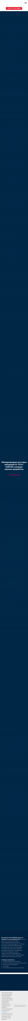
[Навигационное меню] (26, 3)
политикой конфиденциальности (7, 1012)
